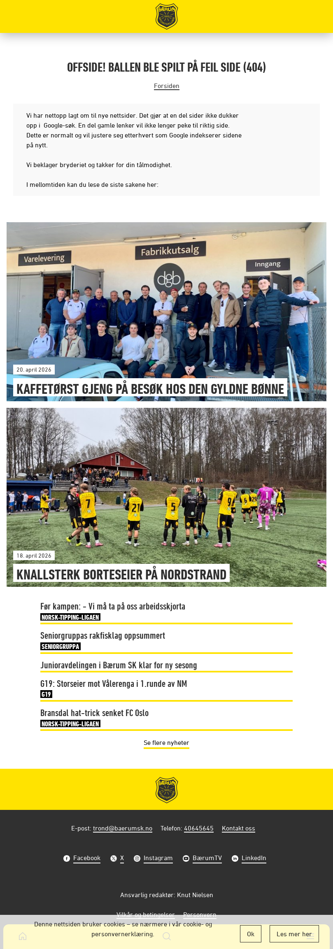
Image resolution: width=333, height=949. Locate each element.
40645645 (199, 828)
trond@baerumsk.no (122, 828)
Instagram (158, 858)
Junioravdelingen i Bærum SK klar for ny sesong (118, 664)
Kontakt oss (238, 828)
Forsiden (166, 85)
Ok (250, 933)
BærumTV (207, 858)
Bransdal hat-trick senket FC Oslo (94, 718)
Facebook (86, 858)
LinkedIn (254, 858)
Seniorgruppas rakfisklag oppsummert (102, 641)
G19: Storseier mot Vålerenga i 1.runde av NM (113, 689)
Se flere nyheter (166, 742)
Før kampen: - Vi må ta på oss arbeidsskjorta (112, 611)
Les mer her (294, 933)
